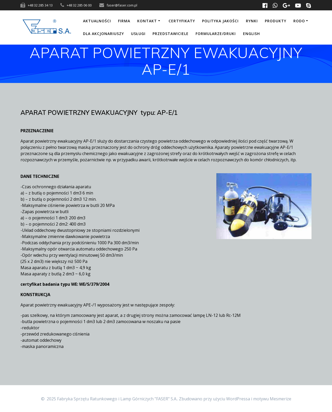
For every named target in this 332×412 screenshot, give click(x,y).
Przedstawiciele (171, 33)
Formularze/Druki (216, 33)
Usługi (138, 33)
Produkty (275, 20)
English (251, 33)
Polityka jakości (220, 20)
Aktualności (97, 20)
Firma (124, 20)
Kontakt (147, 20)
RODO (299, 20)
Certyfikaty (182, 20)
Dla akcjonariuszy (103, 33)
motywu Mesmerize (272, 399)
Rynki (252, 20)
